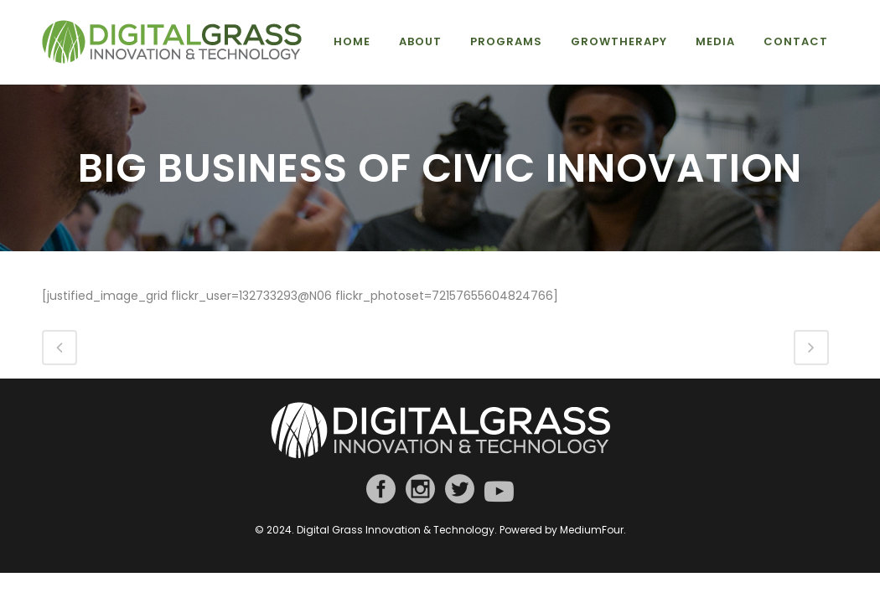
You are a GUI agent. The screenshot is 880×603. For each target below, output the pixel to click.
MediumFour (592, 530)
